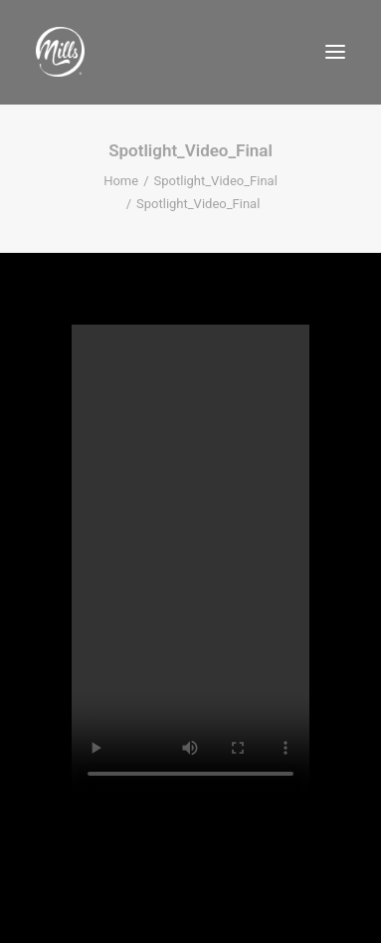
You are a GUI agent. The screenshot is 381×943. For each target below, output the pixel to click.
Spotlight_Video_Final (216, 180)
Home (120, 180)
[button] (335, 52)
